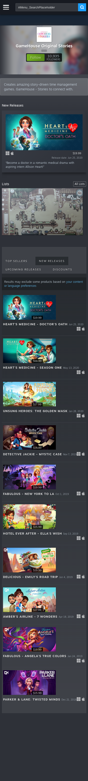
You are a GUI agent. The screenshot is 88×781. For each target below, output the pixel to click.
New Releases (52, 261)
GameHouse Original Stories (44, 45)
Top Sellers (16, 261)
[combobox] (46, 7)
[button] (35, 57)
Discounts (62, 269)
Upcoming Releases (23, 269)
